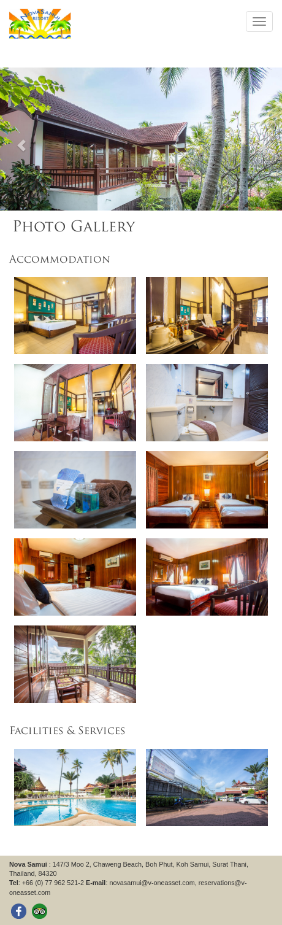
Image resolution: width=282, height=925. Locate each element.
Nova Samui (28, 864)
